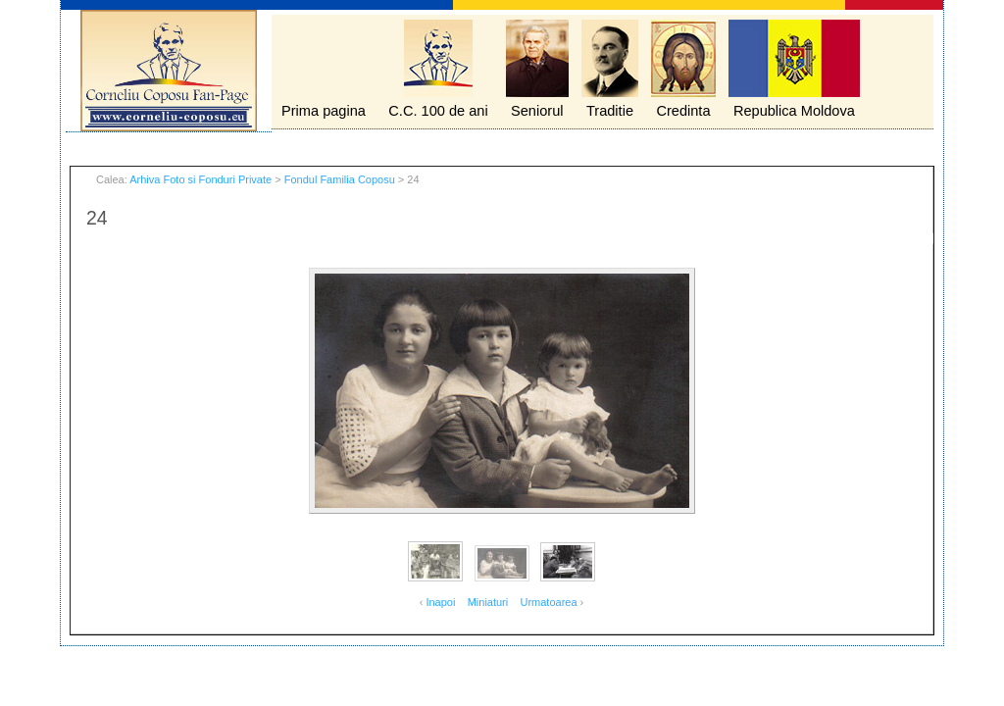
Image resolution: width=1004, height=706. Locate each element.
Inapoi (440, 602)
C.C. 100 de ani (437, 111)
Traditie (609, 111)
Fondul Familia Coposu (339, 179)
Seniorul (537, 111)
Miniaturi (488, 602)
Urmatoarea (548, 602)
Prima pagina (323, 111)
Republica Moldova (794, 111)
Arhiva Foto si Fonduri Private (200, 179)
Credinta (683, 111)
